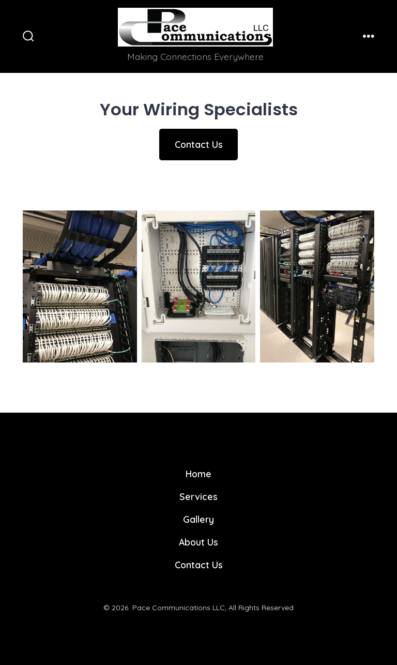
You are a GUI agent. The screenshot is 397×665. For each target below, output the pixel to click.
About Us (198, 542)
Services (198, 496)
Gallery (198, 519)
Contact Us (199, 144)
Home (198, 473)
